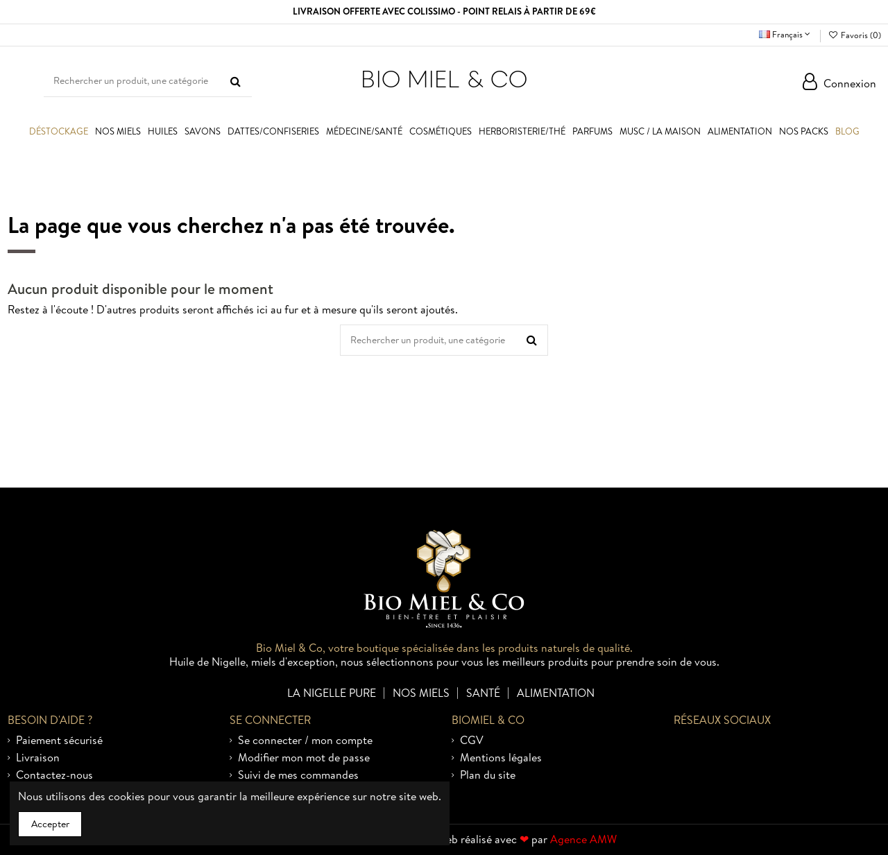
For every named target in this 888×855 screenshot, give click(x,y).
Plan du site (487, 775)
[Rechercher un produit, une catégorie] (235, 81)
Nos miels (421, 692)
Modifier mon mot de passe (304, 758)
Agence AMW (583, 839)
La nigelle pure (331, 692)
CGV (472, 741)
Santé (483, 692)
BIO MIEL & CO (444, 78)
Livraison (38, 758)
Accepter (50, 824)
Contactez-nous (54, 775)
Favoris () (854, 35)
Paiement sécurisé (59, 741)
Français (786, 34)
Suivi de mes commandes (298, 775)
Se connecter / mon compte (305, 741)
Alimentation (556, 692)
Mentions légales (501, 758)
